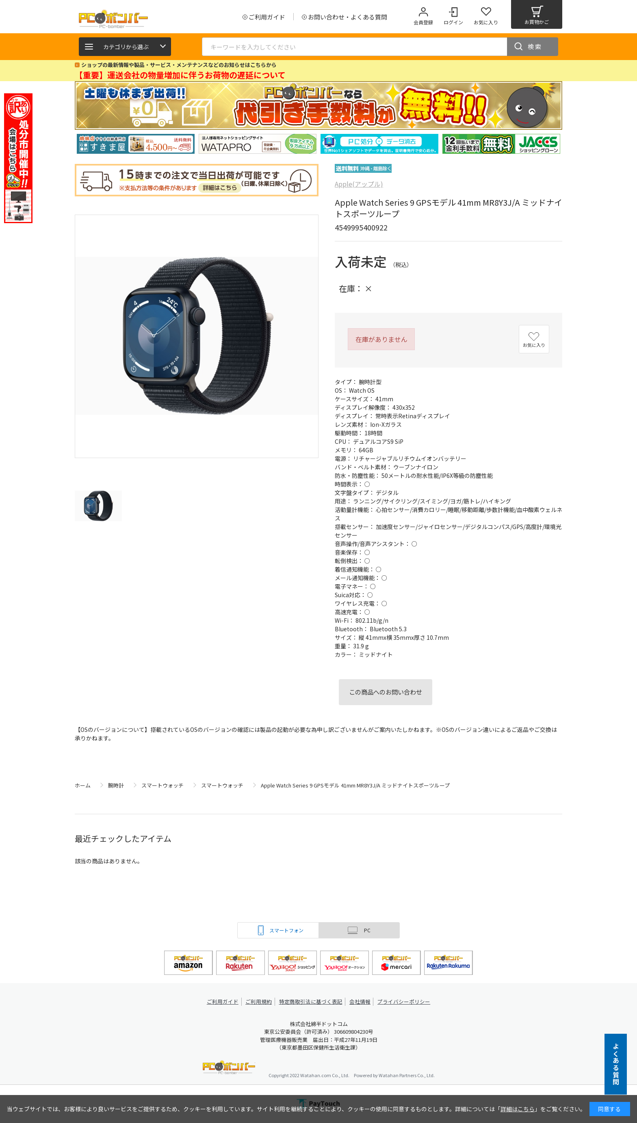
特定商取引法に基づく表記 (311, 1001)
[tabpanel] (136, 144)
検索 (535, 46)
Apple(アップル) (359, 184)
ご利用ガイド (223, 1001)
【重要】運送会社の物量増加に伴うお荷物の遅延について (180, 75)
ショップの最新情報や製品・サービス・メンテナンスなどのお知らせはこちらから (179, 65)
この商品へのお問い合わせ (385, 691)
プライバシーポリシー (403, 1001)
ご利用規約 (260, 1001)
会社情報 (360, 1001)
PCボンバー (229, 1068)
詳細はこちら (517, 1109)
